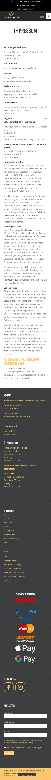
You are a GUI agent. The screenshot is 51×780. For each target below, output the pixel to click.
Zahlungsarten (9, 531)
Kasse (6, 527)
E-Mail (7, 731)
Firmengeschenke (10, 561)
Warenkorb (8, 523)
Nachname (9, 722)
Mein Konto (8, 519)
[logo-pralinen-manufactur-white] (21, 16)
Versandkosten (9, 535)
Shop (6, 515)
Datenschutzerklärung (26, 5)
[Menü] (40, 16)
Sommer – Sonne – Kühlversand (15, 576)
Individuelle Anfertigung (12, 564)
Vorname (9, 713)
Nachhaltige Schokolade (12, 568)
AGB (5, 542)
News (6, 580)
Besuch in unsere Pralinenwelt (14, 572)
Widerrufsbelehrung (11, 538)
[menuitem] (14, 1)
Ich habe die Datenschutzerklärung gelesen (25, 747)
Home (6, 557)
